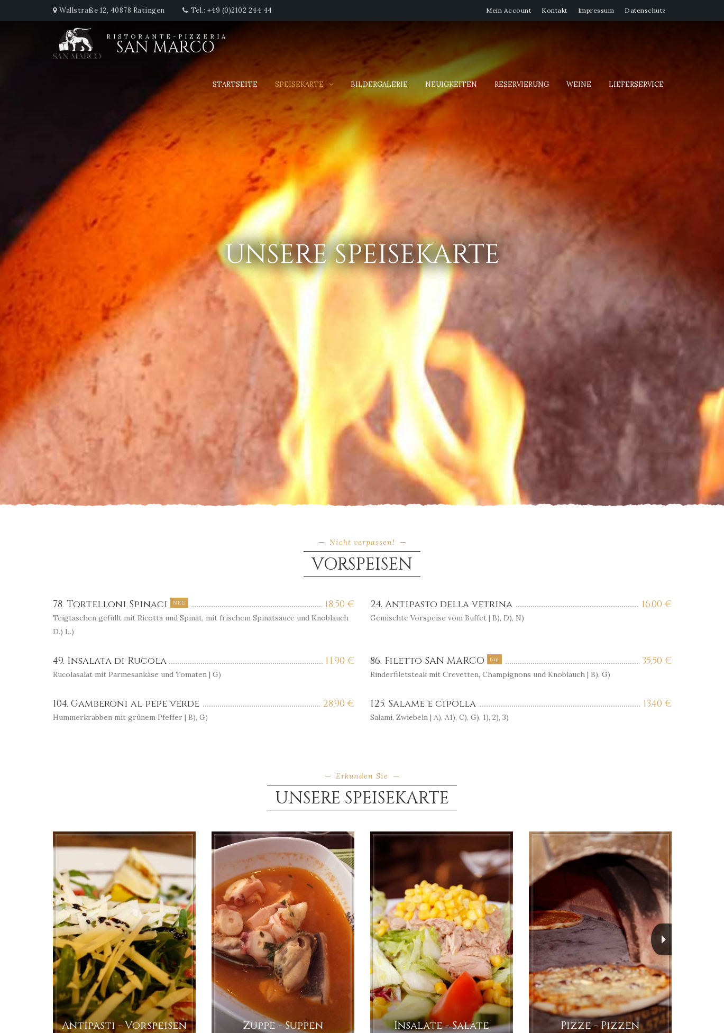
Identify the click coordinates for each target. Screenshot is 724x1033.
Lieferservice (636, 84)
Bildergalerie (379, 84)
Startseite (235, 84)
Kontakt (554, 10)
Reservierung (521, 84)
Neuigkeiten (451, 84)
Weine (578, 84)
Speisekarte (299, 84)
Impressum (596, 10)
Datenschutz (645, 10)
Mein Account (508, 10)
